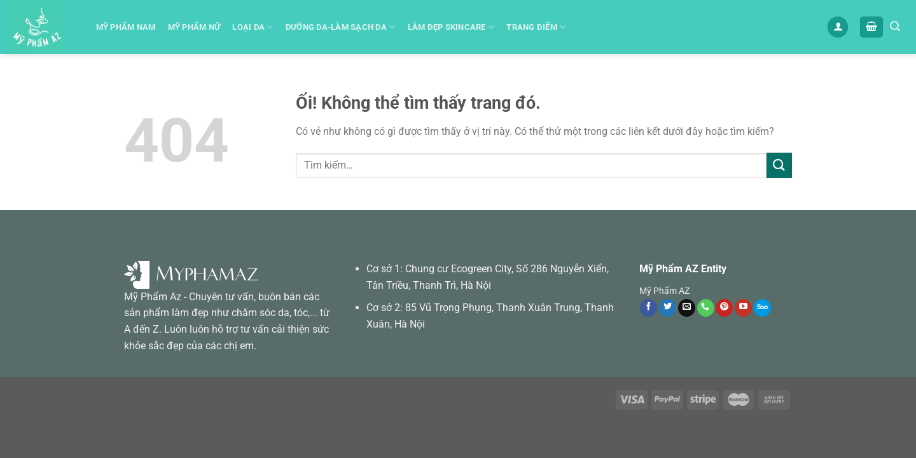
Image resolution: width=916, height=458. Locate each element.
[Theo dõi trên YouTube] (743, 308)
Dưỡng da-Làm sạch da (341, 27)
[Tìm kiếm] (895, 26)
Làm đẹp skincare (451, 27)
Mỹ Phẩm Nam (126, 27)
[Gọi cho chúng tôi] (705, 308)
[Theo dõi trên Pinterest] (724, 308)
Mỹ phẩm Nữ (194, 27)
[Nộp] (779, 165)
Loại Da (252, 27)
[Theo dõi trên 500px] (762, 308)
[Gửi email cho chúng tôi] (686, 308)
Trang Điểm (536, 27)
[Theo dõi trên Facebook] (648, 308)
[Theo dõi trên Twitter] (667, 308)
